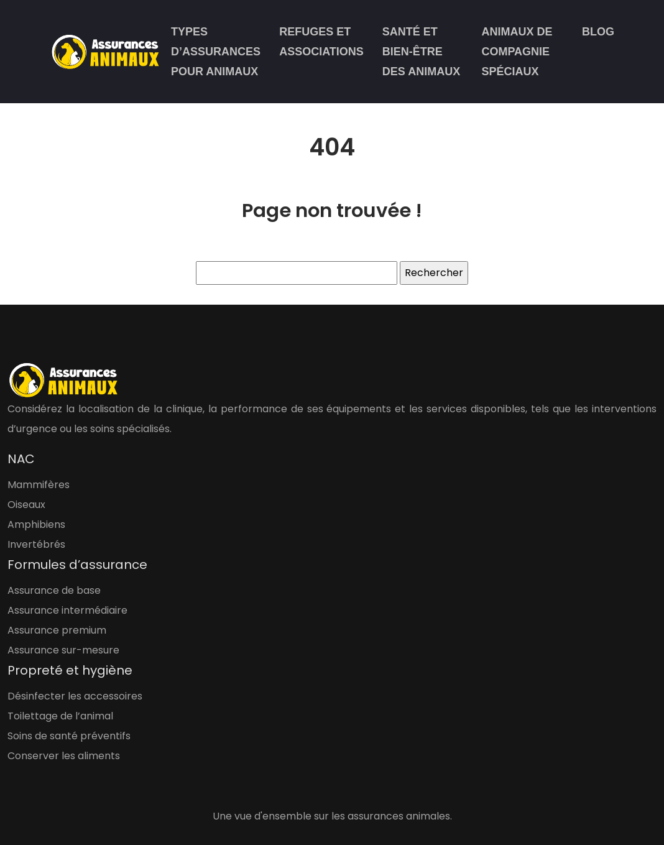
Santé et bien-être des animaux (421, 51)
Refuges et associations (321, 41)
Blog (598, 31)
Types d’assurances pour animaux (216, 51)
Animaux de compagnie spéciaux (516, 51)
